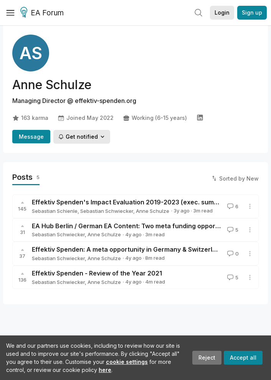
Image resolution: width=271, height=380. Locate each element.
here (105, 370)
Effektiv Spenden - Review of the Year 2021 (97, 273)
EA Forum (43, 13)
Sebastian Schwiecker (106, 211)
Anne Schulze (152, 211)
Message (31, 136)
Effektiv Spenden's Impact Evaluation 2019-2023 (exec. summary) (131, 202)
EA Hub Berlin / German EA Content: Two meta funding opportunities (135, 226)
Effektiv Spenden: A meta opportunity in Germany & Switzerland (128, 249)
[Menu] (10, 12)
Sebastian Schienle (55, 211)
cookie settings (127, 361)
